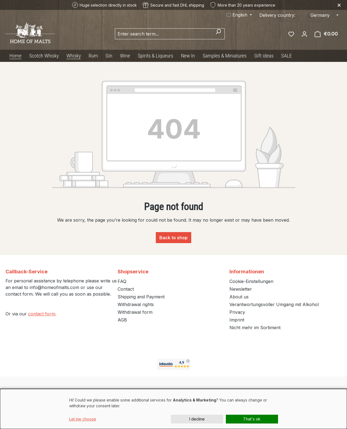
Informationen (246, 271)
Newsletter (240, 289)
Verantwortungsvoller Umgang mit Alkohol (274, 304)
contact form (41, 314)
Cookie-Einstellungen (251, 281)
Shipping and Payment (141, 296)
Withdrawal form (135, 312)
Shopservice (133, 271)
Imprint (236, 320)
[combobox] (163, 33)
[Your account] (304, 33)
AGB (122, 320)
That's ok (251, 419)
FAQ (122, 281)
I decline (197, 419)
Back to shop (173, 237)
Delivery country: (277, 15)
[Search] (218, 33)
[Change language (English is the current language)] (239, 15)
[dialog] (173, 409)
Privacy (237, 312)
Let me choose (82, 419)
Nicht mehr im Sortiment (255, 327)
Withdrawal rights (136, 304)
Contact (126, 289)
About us (239, 296)
